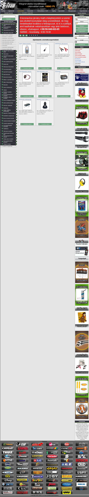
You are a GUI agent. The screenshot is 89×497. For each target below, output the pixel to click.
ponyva (83, 433)
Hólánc (78, 428)
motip (77, 433)
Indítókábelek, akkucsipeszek (8, 38)
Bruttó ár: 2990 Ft (23, 59)
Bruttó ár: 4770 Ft (23, 86)
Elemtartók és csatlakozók (7, 36)
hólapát (81, 428)
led (83, 432)
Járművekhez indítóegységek (7, 47)
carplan (83, 425)
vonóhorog (82, 439)
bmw (81, 425)
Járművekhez (4, 45)
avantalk (77, 425)
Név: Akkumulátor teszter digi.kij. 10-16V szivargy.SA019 (45, 111)
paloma (80, 433)
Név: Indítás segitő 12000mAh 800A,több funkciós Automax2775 (26, 111)
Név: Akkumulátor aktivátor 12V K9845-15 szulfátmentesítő (26, 83)
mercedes (87, 432)
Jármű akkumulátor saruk (7, 43)
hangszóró (85, 428)
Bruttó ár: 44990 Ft (23, 113)
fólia (85, 426)
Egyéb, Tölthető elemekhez (7, 34)
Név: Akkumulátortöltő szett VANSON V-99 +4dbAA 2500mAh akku (26, 56)
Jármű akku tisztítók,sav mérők (8, 40)
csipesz (87, 425)
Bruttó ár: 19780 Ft (59, 86)
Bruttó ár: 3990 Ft (40, 113)
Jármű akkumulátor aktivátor (7, 41)
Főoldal (19, 13)
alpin (82, 423)
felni (87, 426)
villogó (85, 438)
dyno (83, 426)
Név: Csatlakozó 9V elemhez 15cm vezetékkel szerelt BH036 (44, 55)
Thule (82, 438)
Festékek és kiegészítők (7, 146)
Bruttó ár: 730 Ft (40, 86)
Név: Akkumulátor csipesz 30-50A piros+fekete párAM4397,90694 (62, 55)
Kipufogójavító (79, 435)
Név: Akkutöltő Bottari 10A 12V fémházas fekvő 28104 (62, 83)
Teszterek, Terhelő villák (7, 49)
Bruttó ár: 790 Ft (58, 58)
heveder (78, 429)
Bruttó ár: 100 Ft (40, 58)
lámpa (81, 432)
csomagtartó (78, 426)
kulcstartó (78, 432)
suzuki (80, 436)
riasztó (87, 433)
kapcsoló (86, 429)
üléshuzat (79, 423)
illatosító (82, 429)
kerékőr (79, 430)
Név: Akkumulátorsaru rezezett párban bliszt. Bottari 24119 (43, 83)
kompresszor (84, 430)
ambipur (85, 423)
